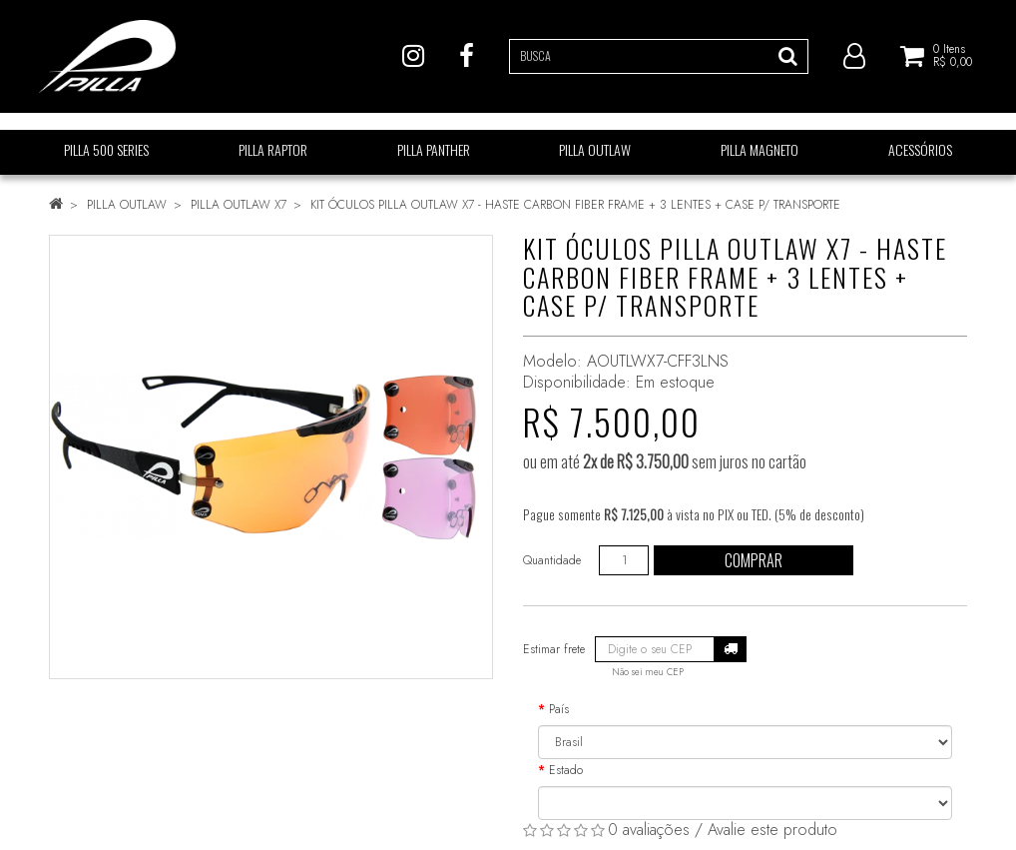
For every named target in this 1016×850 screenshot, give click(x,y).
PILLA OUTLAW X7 (238, 205)
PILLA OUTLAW (127, 205)
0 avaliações (649, 829)
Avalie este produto (772, 829)
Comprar (753, 560)
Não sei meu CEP (648, 672)
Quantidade (552, 560)
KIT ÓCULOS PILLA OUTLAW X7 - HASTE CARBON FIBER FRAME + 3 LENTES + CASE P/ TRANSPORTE (575, 205)
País (559, 709)
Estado (566, 770)
